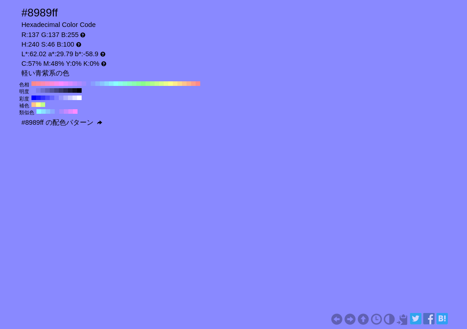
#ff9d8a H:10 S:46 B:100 (193, 83)
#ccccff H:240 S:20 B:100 (70, 98)
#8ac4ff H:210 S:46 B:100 (102, 83)
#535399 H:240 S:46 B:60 (52, 90)
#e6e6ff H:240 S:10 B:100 (75, 98)
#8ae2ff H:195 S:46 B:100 (43, 111)
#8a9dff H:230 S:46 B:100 (93, 83)
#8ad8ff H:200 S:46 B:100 (106, 83)
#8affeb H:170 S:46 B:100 (120, 83)
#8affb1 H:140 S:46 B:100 (134, 83)
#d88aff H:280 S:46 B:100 (70, 83)
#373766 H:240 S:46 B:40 (61, 90)
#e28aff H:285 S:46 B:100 (70, 111)
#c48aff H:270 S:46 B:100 (75, 83)
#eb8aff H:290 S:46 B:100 (65, 83)
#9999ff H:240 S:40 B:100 (61, 98)
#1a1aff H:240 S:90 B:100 (38, 98)
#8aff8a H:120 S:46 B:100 (143, 83)
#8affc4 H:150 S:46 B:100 (129, 83)
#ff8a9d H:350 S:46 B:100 (38, 83)
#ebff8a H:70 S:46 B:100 (166, 83)
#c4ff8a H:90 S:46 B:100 (157, 83)
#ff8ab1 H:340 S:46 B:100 (43, 83)
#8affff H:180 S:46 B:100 (116, 83)
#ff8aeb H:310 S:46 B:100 (56, 83)
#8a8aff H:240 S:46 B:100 (88, 83)
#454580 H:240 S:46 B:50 (56, 90)
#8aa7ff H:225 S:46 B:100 (52, 111)
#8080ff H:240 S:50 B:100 (56, 98)
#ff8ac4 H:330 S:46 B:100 (47, 83)
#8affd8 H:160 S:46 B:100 (125, 83)
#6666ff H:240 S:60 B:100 (52, 98)
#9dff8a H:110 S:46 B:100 (147, 83)
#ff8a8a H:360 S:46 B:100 (33, 83)
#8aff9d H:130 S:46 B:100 (138, 83)
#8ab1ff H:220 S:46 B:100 (97, 83)
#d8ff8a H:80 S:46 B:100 (161, 83)
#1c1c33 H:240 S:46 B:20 (70, 90)
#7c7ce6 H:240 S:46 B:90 (38, 90)
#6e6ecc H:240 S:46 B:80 (43, 90)
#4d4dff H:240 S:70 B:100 (47, 98)
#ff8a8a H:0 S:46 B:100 (198, 83)
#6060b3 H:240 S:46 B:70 (47, 90)
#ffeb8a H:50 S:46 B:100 (175, 83)
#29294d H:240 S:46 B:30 (65, 90)
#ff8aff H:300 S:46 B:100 (61, 83)
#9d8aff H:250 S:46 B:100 (84, 83)
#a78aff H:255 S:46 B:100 (61, 111)
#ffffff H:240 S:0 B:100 (79, 98)
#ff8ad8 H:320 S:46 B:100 (52, 83)
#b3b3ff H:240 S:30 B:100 (65, 98)
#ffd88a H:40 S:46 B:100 (179, 83)
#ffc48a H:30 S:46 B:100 (184, 83)
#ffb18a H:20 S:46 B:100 (189, 83)
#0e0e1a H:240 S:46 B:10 (75, 90)
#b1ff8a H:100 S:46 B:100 (152, 83)
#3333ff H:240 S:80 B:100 (43, 98)
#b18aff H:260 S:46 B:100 (79, 83)
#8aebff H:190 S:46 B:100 (111, 83)
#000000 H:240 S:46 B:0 (79, 90)
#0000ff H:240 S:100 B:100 (33, 98)
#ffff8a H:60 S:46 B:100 (170, 83)
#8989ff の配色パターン (61, 122)
